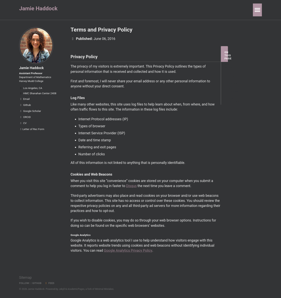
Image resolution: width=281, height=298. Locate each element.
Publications (102, 10)
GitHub (36, 283)
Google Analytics (229, 100)
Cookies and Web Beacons (229, 88)
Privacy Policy (226, 66)
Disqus (133, 188)
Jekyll (62, 289)
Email (24, 100)
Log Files (229, 75)
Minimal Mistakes (105, 289)
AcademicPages (76, 289)
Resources (182, 10)
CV (23, 124)
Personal (204, 10)
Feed (50, 283)
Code (163, 10)
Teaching (144, 10)
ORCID (25, 118)
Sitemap (25, 277)
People (125, 10)
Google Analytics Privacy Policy (129, 254)
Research (79, 10)
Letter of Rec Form (31, 130)
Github (25, 106)
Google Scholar (30, 112)
